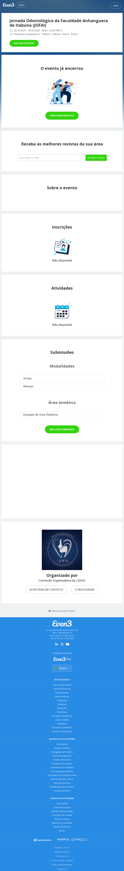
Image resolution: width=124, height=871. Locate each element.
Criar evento (62, 803)
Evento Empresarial (62, 685)
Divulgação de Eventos (62, 752)
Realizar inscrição (24, 43)
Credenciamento (62, 790)
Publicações (62, 744)
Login (21, 5)
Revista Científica (62, 748)
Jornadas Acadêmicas (62, 716)
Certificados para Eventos (62, 787)
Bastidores (62, 869)
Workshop (62, 712)
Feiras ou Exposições (62, 731)
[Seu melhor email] (51, 158)
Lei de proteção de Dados (62, 860)
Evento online (62, 692)
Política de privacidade (62, 864)
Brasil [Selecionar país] (62, 668)
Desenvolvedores (62, 826)
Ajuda (62, 830)
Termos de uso (62, 856)
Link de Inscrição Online (62, 779)
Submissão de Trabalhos (62, 767)
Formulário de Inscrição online (62, 775)
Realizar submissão (62, 429)
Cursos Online (62, 719)
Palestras (62, 723)
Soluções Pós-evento (62, 763)
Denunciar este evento (62, 610)
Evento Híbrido (62, 696)
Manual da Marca (62, 852)
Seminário (62, 708)
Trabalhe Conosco (62, 847)
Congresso (62, 700)
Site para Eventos (62, 783)
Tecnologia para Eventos (62, 771)
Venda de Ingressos (62, 755)
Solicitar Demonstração (62, 811)
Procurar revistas (62, 115)
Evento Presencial (62, 688)
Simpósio (62, 704)
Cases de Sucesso (62, 807)
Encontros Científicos (62, 727)
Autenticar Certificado (62, 823)
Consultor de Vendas (62, 815)
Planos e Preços (62, 819)
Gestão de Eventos (62, 759)
